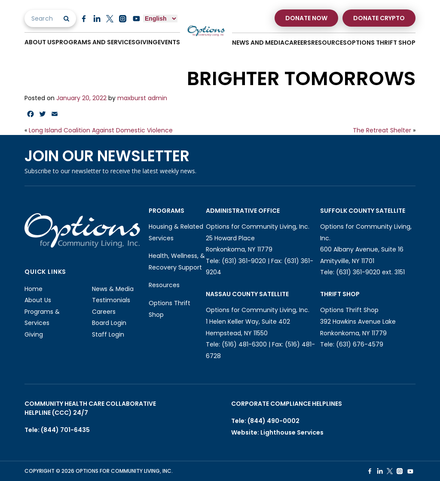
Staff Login (108, 334)
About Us (39, 42)
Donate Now (306, 18)
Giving (146, 42)
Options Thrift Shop (381, 43)
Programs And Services (95, 42)
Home (33, 289)
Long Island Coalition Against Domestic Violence (101, 130)
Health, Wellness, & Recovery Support (177, 261)
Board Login (109, 323)
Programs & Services (42, 317)
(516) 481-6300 (244, 344)
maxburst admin (142, 98)
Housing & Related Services (176, 232)
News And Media (258, 43)
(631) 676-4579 (359, 344)
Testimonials (111, 300)
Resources (329, 43)
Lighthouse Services (292, 432)
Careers (297, 43)
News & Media (113, 289)
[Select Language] (160, 18)
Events (169, 42)
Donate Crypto (379, 18)
